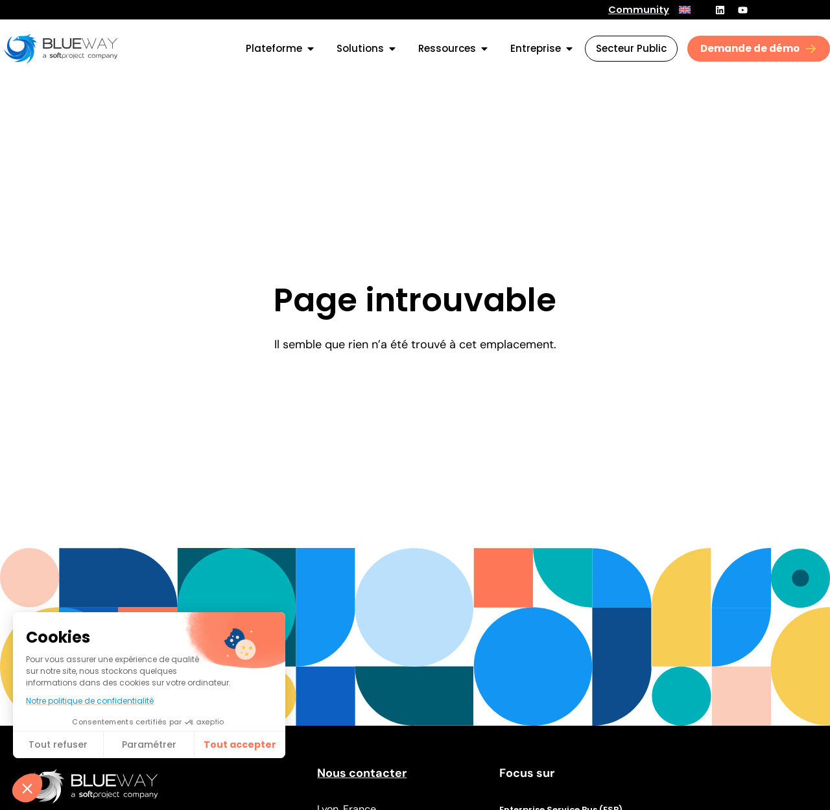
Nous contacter (362, 773)
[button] (27, 788)
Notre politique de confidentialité (90, 700)
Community (638, 9)
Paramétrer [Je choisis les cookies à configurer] (149, 744)
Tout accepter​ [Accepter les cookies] (240, 744)
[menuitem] (685, 9)
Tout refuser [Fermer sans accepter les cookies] (58, 744)
